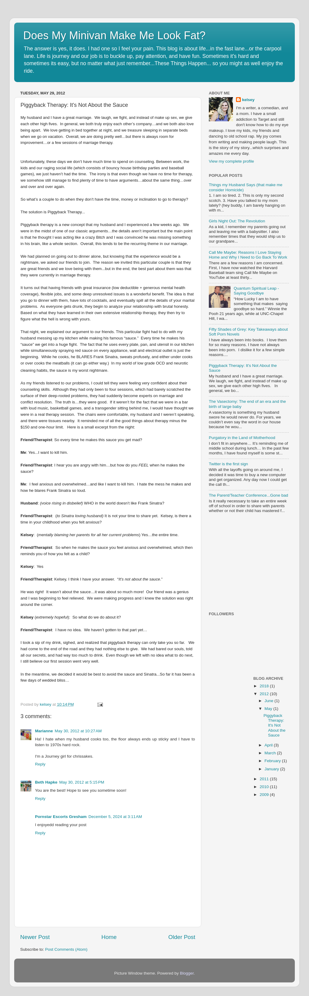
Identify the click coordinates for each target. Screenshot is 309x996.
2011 (265, 779)
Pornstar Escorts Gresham (61, 816)
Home (108, 937)
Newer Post (35, 937)
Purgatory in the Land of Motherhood (242, 437)
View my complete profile (231, 161)
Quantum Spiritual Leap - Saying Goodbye (256, 290)
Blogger (187, 973)
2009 (265, 794)
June (270, 700)
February (273, 761)
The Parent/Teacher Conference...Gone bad (248, 495)
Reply (40, 764)
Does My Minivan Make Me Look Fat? (114, 35)
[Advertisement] (246, 563)
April (269, 745)
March (271, 753)
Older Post (181, 937)
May (269, 708)
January (272, 769)
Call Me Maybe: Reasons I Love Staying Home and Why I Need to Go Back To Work (248, 254)
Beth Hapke (46, 782)
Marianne (44, 731)
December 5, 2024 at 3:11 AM (115, 816)
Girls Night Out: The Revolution (237, 221)
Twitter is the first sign (228, 464)
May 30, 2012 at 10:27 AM (78, 731)
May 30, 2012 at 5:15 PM (81, 782)
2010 (265, 786)
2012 (265, 694)
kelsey (46, 704)
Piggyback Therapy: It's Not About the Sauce (274, 725)
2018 (265, 686)
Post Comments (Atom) (66, 949)
